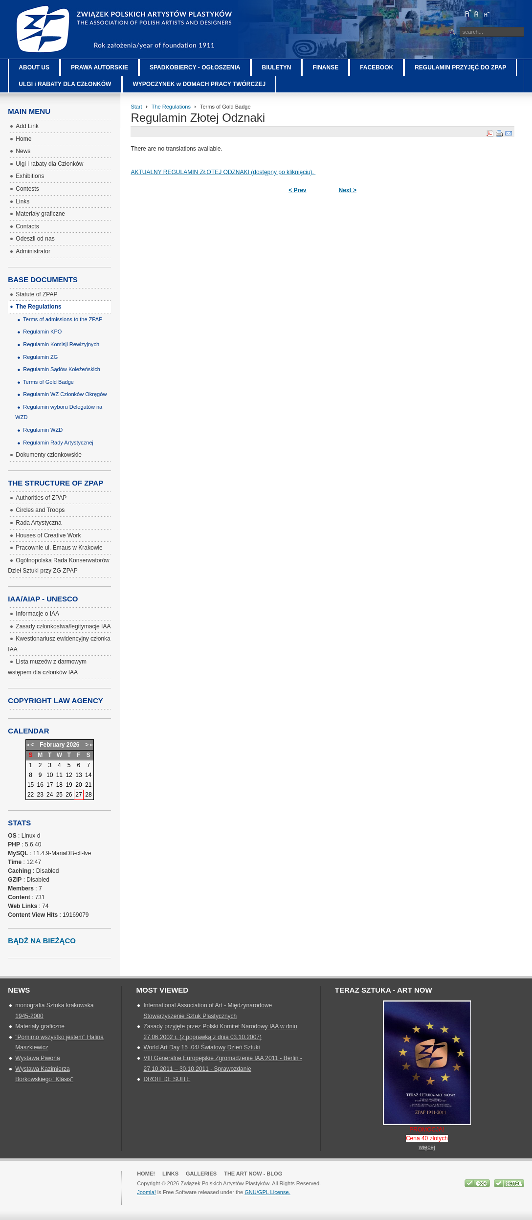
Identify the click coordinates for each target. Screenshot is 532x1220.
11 (59, 775)
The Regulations (171, 107)
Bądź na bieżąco (42, 940)
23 (40, 794)
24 (49, 794)
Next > (347, 190)
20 (78, 784)
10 (49, 775)
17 (49, 784)
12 (69, 775)
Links (170, 1173)
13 (78, 775)
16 (40, 784)
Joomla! (146, 1192)
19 (69, 784)
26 (69, 794)
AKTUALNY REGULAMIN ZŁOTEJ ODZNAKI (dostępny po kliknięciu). (223, 172)
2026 (73, 744)
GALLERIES (201, 1173)
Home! (146, 1173)
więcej (427, 1147)
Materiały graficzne (40, 1026)
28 (88, 794)
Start (136, 107)
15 (30, 784)
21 (88, 784)
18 (59, 784)
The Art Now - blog (253, 1173)
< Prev (297, 190)
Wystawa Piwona (37, 1058)
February (52, 744)
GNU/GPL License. (267, 1192)
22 (30, 794)
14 (88, 775)
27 (78, 794)
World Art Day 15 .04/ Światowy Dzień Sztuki (201, 1047)
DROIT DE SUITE (166, 1079)
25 (59, 794)
